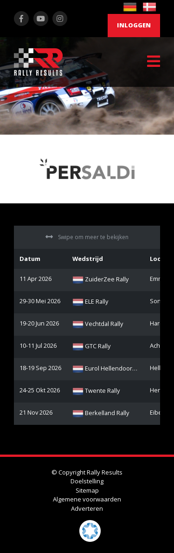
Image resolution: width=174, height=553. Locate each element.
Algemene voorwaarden (87, 499)
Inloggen (134, 25)
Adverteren (87, 508)
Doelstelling (87, 481)
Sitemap (87, 490)
